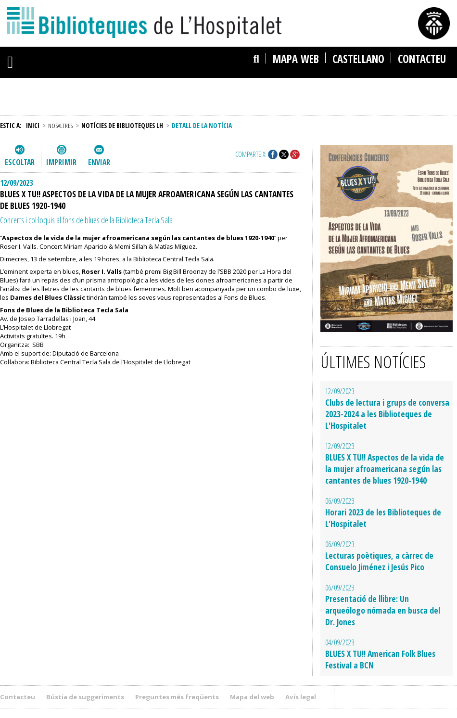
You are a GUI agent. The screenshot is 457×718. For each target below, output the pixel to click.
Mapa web (296, 58)
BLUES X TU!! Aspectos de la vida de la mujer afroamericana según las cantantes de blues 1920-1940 (384, 468)
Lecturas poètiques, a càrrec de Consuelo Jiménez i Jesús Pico (379, 561)
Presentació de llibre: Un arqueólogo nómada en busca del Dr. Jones (382, 610)
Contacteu (422, 58)
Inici (32, 125)
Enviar (99, 162)
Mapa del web (252, 696)
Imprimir (61, 162)
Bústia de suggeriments (85, 696)
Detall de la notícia (202, 125)
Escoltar (20, 162)
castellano (358, 58)
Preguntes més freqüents (177, 696)
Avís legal (300, 696)
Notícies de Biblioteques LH (122, 125)
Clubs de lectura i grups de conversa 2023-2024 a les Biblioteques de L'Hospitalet (387, 414)
